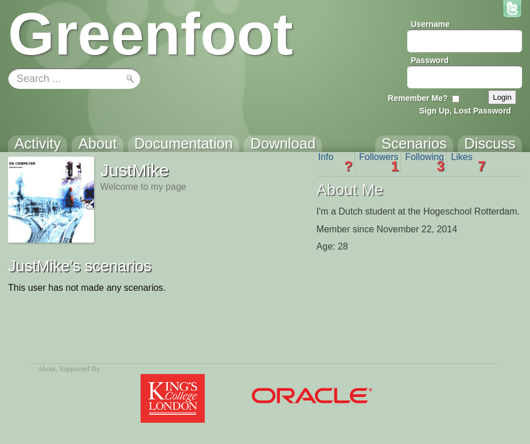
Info (335, 162)
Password (430, 60)
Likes (468, 162)
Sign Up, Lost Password (465, 110)
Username (430, 24)
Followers (379, 162)
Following (425, 162)
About (46, 369)
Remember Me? (417, 98)
